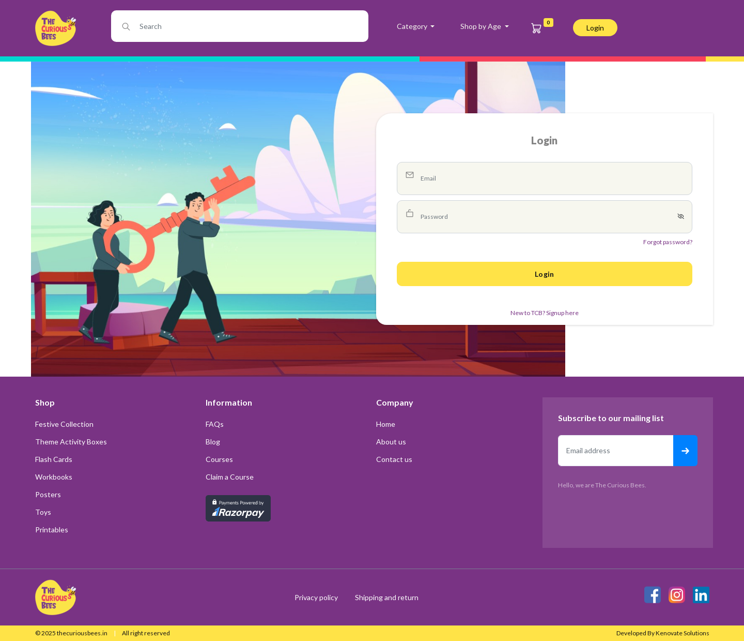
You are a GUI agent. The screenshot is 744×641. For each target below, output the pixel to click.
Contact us (394, 459)
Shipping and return (387, 597)
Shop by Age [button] (481, 26)
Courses (219, 459)
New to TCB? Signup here (544, 313)
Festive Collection (64, 424)
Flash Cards (53, 459)
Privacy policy (317, 597)
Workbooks (53, 476)
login (595, 27)
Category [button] (413, 26)
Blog (213, 441)
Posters (48, 494)
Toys (43, 512)
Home (385, 424)
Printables (51, 529)
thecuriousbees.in (82, 633)
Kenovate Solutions (682, 633)
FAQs (215, 424)
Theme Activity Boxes (71, 441)
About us (391, 441)
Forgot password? (667, 242)
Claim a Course (230, 476)
